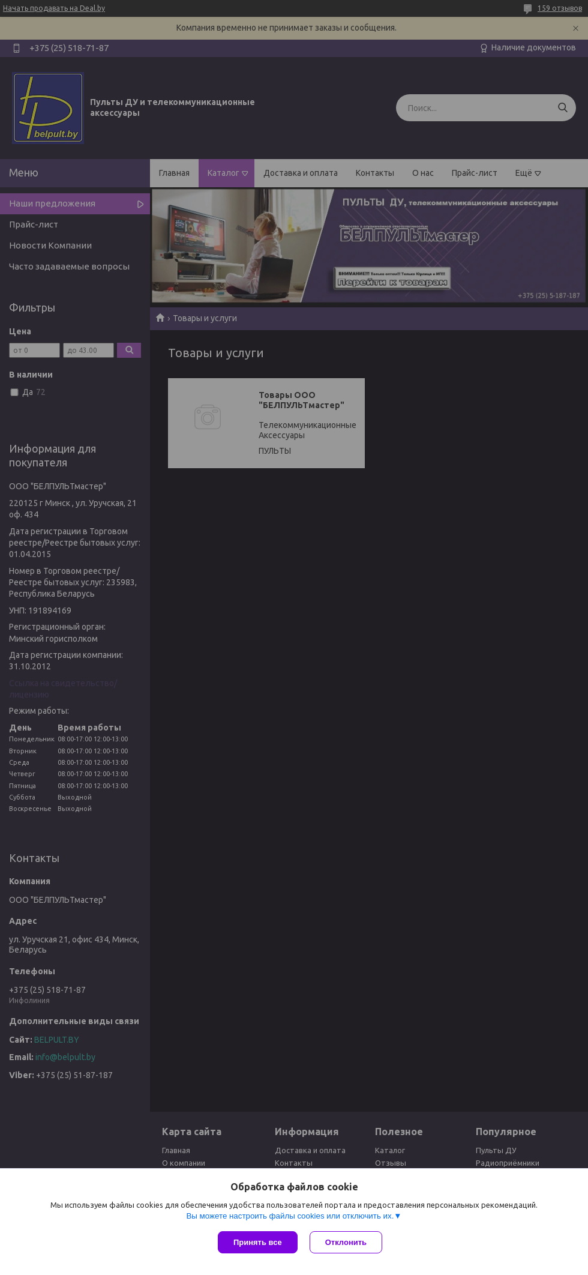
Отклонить (346, 1242)
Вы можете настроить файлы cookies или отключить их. (290, 1215)
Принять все (257, 1242)
